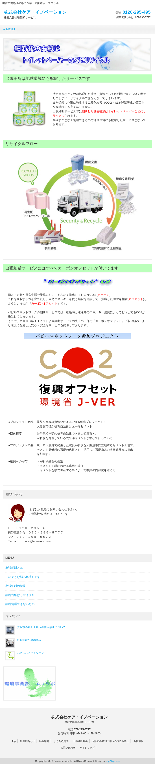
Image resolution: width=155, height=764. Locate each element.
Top (14, 741)
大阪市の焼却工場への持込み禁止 (110, 741)
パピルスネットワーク (30, 652)
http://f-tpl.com (113, 761)
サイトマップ (87, 747)
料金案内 (44, 741)
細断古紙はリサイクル (20, 595)
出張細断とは (14, 567)
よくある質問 (61, 741)
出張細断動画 (80, 741)
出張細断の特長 (15, 586)
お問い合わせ (68, 747)
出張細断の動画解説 (29, 640)
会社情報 (138, 741)
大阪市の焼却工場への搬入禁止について (41, 627)
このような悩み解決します (22, 577)
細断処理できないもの (20, 604)
